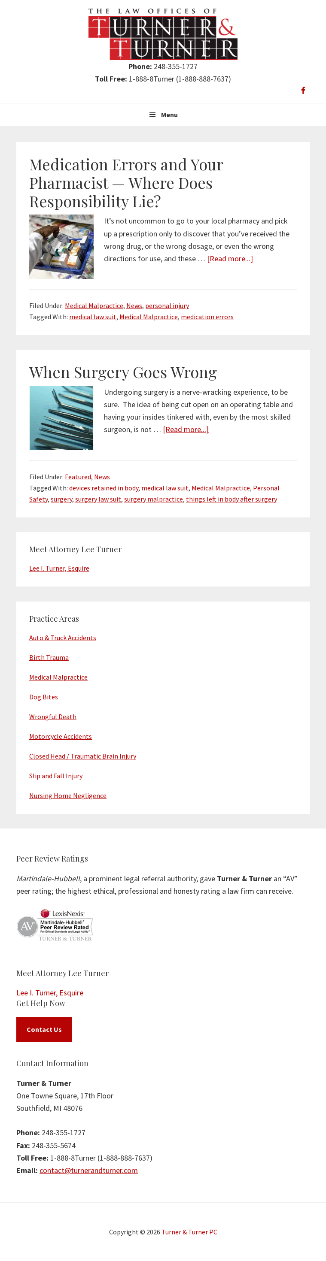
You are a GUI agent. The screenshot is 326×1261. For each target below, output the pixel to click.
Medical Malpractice (94, 305)
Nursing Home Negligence (68, 795)
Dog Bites (43, 696)
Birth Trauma (49, 657)
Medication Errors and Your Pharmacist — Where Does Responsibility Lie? (126, 182)
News (134, 305)
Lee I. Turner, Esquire (59, 568)
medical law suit (92, 316)
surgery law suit (98, 499)
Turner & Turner (163, 34)
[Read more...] (230, 258)
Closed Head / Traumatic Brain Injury (82, 756)
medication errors (207, 316)
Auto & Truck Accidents (62, 637)
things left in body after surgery (231, 499)
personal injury (167, 305)
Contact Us (44, 1029)
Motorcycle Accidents (60, 736)
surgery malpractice (153, 499)
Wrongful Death (52, 716)
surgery (61, 499)
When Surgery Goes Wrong (123, 371)
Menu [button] (169, 114)
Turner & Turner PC (189, 1232)
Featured (78, 476)
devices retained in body (103, 488)
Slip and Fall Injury (55, 775)
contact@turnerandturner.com (89, 1170)
